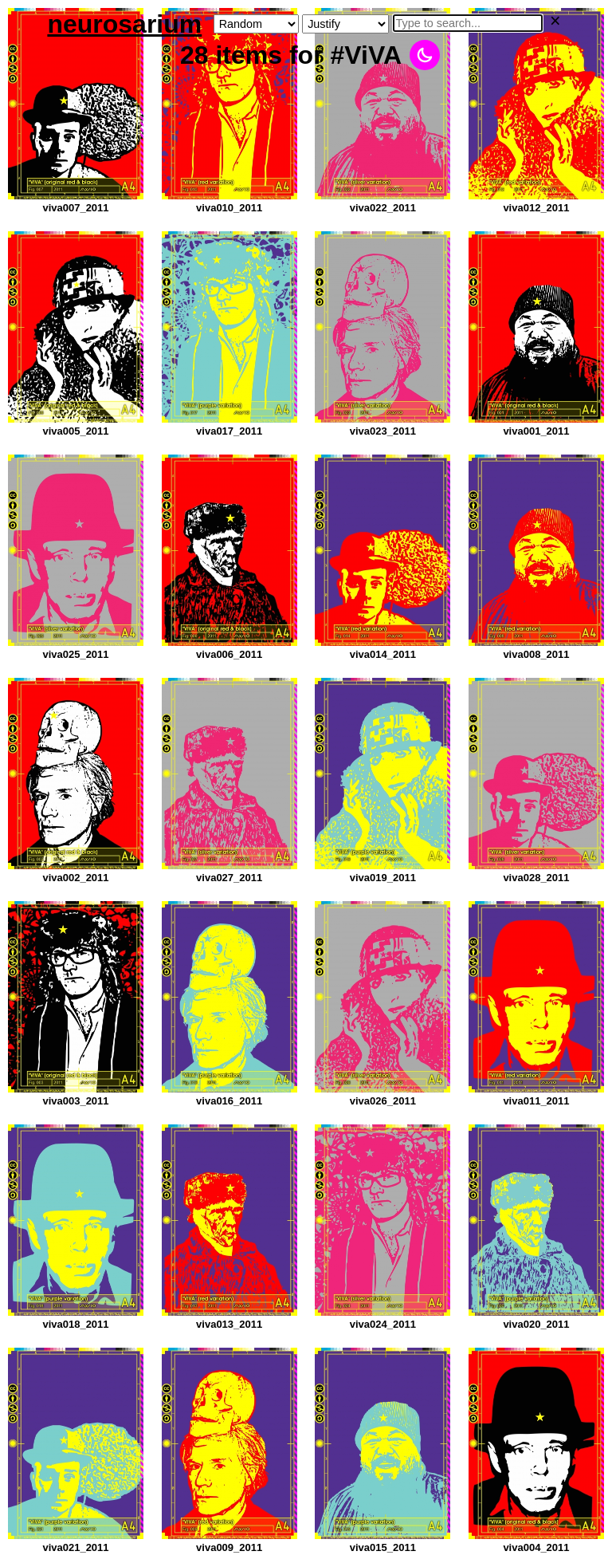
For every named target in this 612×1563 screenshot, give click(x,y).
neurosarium (124, 24)
